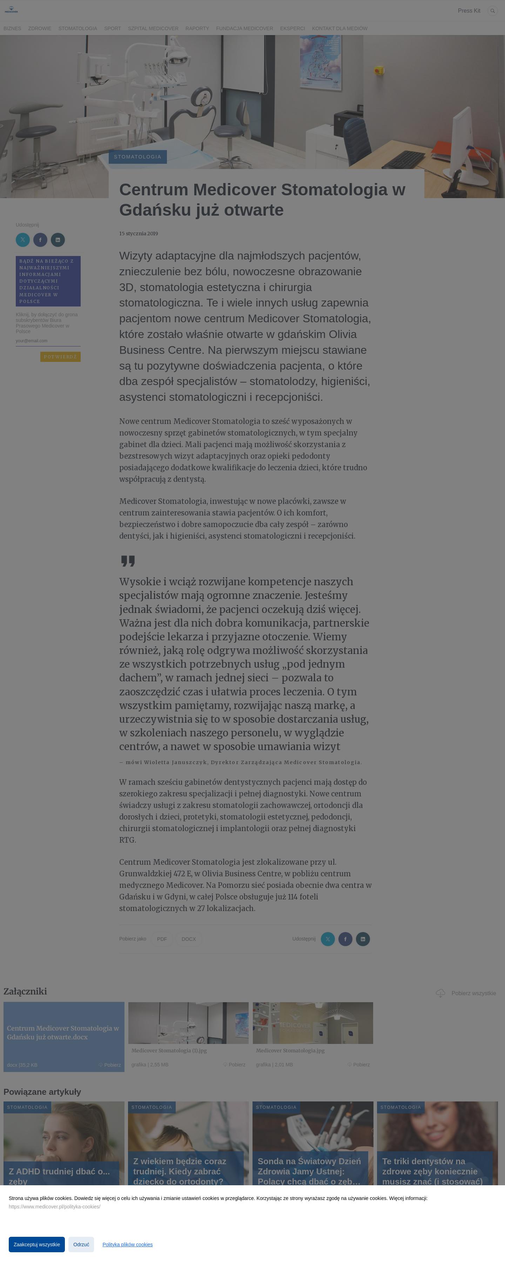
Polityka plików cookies (127, 1244)
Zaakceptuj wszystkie (37, 1244)
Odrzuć (81, 1244)
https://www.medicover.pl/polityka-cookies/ (54, 1206)
